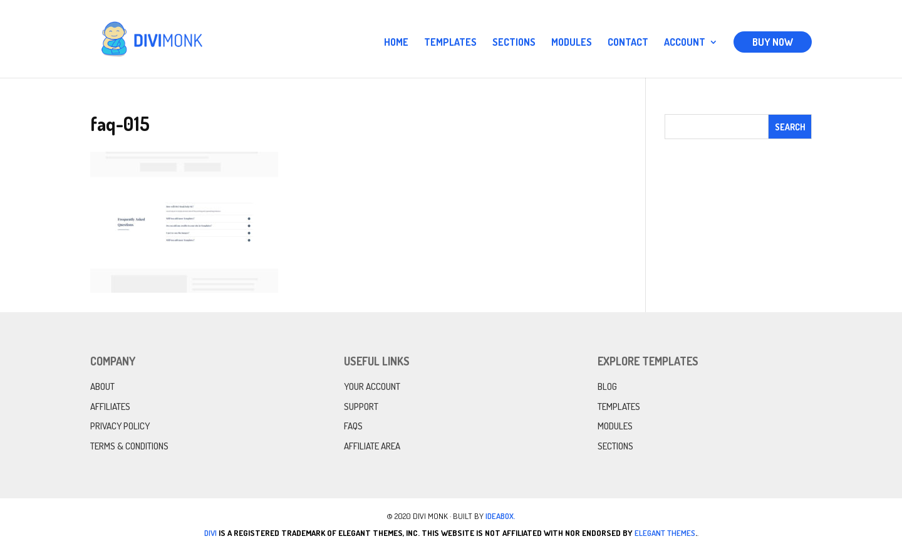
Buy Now (772, 42)
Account (684, 43)
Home (396, 43)
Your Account (372, 386)
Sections (514, 43)
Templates (450, 43)
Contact (628, 43)
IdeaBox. (500, 516)
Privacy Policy (120, 426)
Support (361, 406)
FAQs (353, 426)
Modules (571, 43)
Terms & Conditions (129, 446)
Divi (210, 533)
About (102, 386)
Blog (607, 386)
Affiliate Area (372, 446)
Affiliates (110, 406)
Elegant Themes (665, 533)
